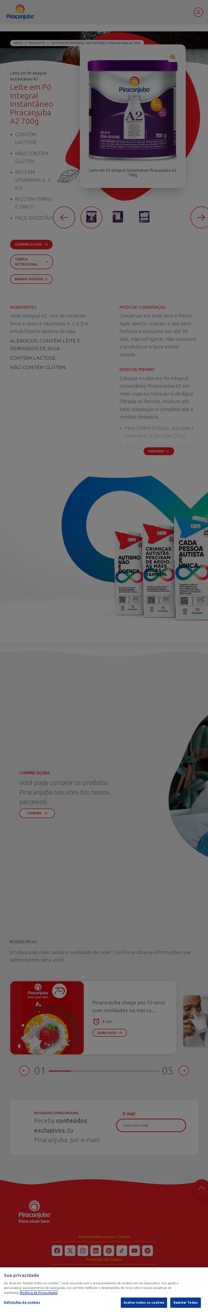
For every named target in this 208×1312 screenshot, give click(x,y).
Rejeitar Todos (185, 1306)
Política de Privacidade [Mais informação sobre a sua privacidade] (39, 1297)
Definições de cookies (22, 1306)
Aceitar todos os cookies (143, 1306)
